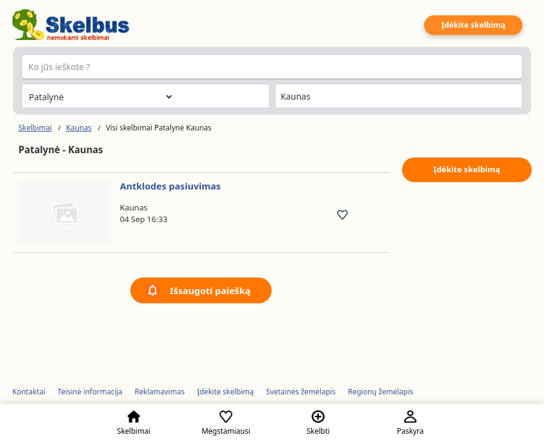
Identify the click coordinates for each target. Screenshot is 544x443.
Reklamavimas (159, 391)
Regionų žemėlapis (380, 391)
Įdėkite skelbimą (473, 25)
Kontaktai (28, 391)
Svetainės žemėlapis (301, 391)
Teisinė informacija (90, 391)
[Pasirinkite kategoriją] (100, 96)
